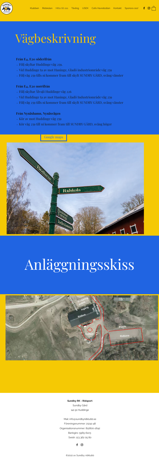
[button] (154, 8)
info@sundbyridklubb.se (82, 419)
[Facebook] (144, 8)
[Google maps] (53, 136)
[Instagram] (149, 8)
